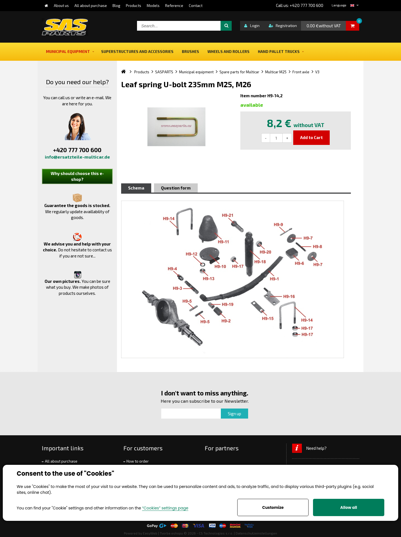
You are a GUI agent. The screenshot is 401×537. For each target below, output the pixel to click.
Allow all (348, 507)
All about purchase (61, 461)
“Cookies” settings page (165, 508)
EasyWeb (150, 533)
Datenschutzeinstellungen (256, 533)
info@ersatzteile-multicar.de (77, 156)
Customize (272, 507)
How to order (137, 461)
